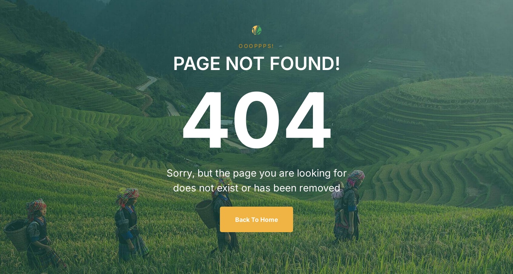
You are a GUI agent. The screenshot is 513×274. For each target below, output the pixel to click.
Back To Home (256, 219)
